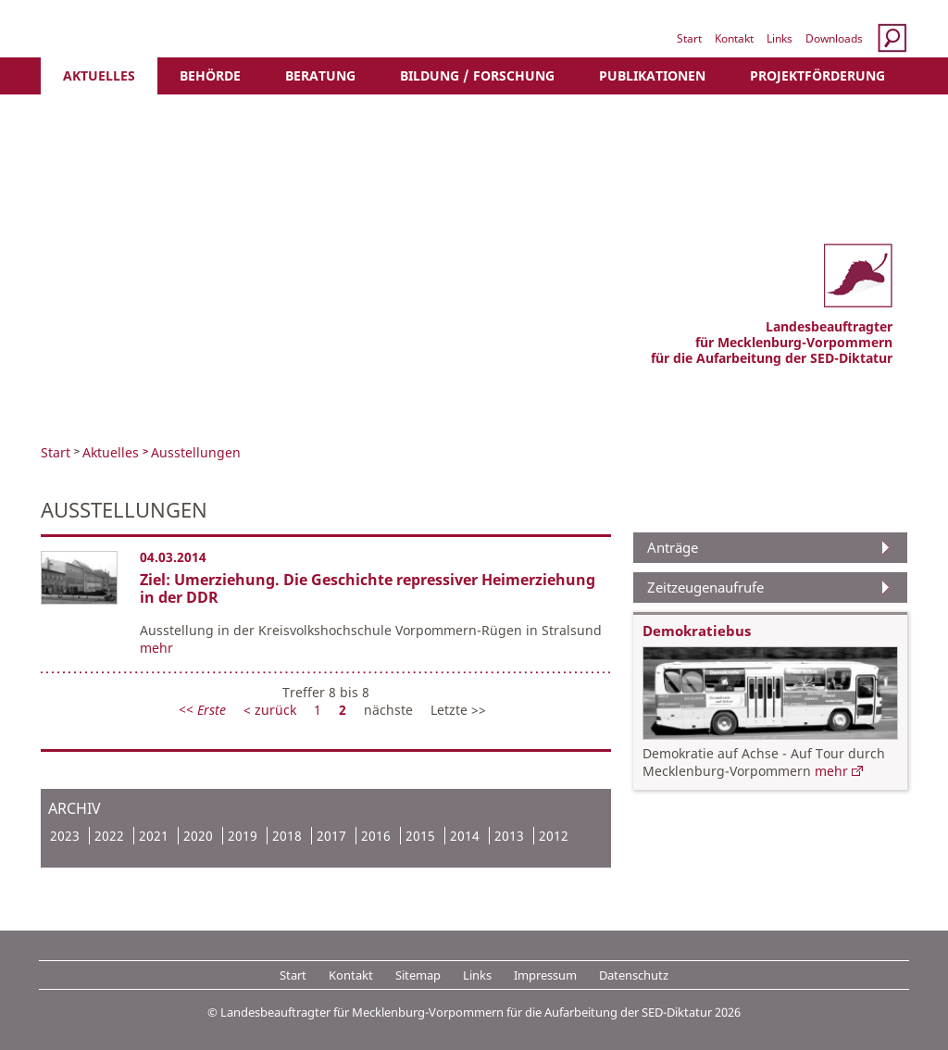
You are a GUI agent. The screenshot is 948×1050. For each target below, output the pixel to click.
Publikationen (652, 75)
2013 (509, 835)
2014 (465, 835)
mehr (156, 647)
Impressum (545, 975)
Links (779, 38)
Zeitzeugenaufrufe (705, 587)
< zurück (271, 710)
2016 (376, 835)
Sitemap (418, 975)
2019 (242, 835)
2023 (65, 835)
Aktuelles (99, 75)
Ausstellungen (196, 452)
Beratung (320, 75)
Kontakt (734, 38)
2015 (420, 835)
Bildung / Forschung (477, 75)
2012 (553, 835)
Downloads (834, 38)
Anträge (672, 547)
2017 (331, 835)
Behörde (210, 75)
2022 (109, 835)
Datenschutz (633, 975)
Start (689, 38)
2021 (153, 835)
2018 (287, 835)
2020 (198, 835)
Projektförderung (817, 75)
